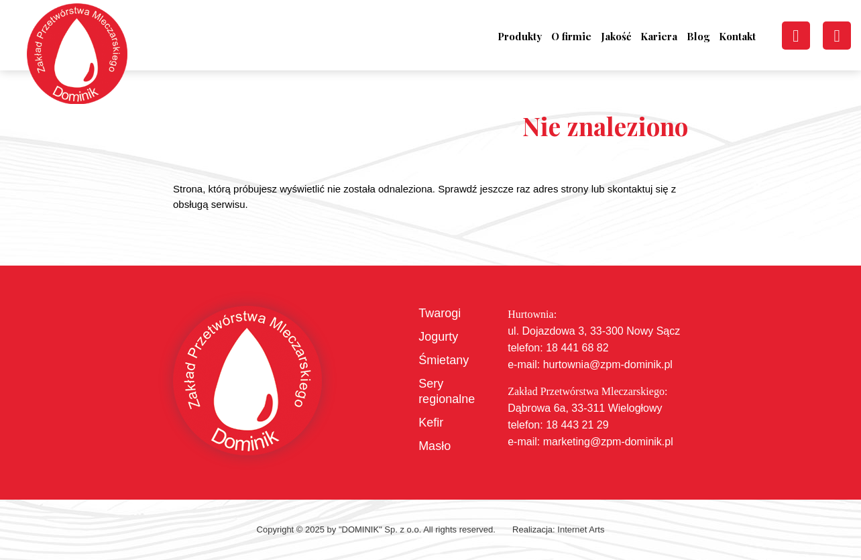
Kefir (430, 422)
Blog (698, 36)
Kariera (658, 36)
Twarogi (439, 313)
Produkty (520, 36)
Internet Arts (580, 529)
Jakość (616, 36)
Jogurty (438, 336)
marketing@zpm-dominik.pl (608, 441)
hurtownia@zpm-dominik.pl (608, 364)
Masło (434, 446)
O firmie (571, 36)
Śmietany (443, 360)
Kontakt (737, 36)
